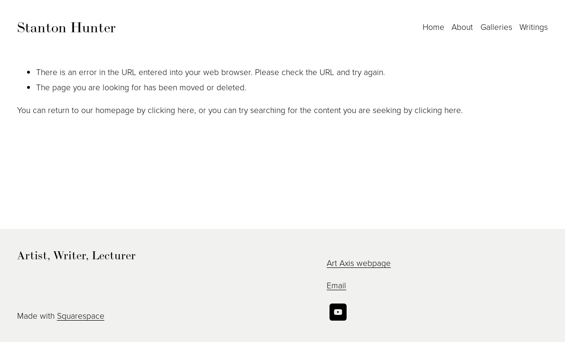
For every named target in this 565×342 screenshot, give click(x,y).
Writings (533, 26)
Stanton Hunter (66, 27)
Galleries (496, 26)
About (462, 26)
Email (336, 285)
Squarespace (80, 315)
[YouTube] (338, 312)
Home (433, 26)
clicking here (171, 109)
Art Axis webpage (359, 262)
